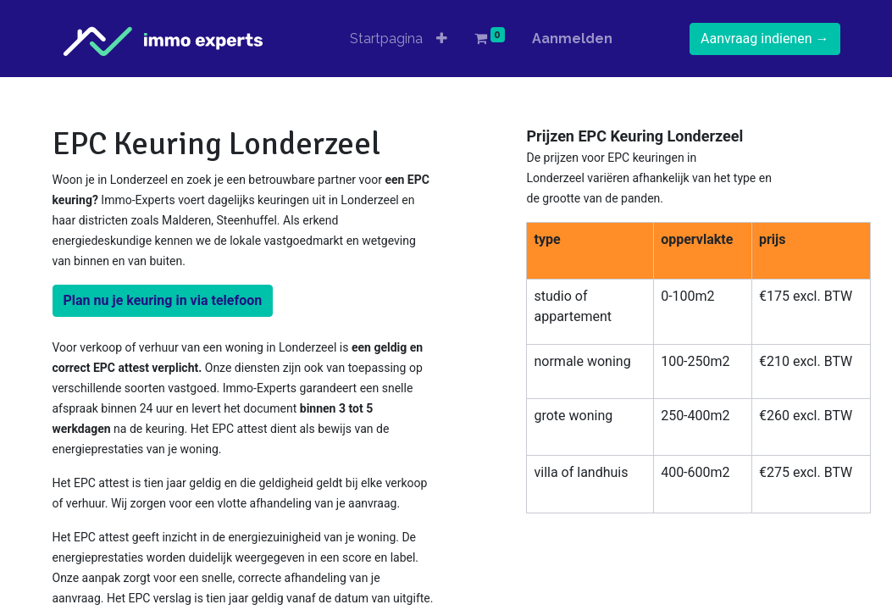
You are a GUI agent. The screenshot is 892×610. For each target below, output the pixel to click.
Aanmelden (572, 38)
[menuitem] (386, 39)
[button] (441, 39)
